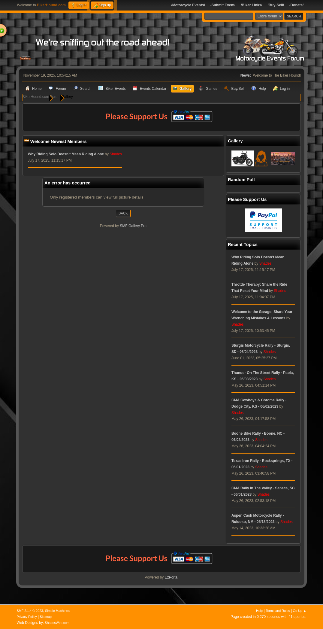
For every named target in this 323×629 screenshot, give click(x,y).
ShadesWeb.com (57, 622)
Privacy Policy (27, 616)
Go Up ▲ (299, 610)
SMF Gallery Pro (133, 226)
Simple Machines (57, 610)
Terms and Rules (278, 610)
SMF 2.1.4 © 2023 (30, 610)
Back (123, 213)
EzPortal (171, 578)
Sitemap (46, 616)
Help (259, 610)
